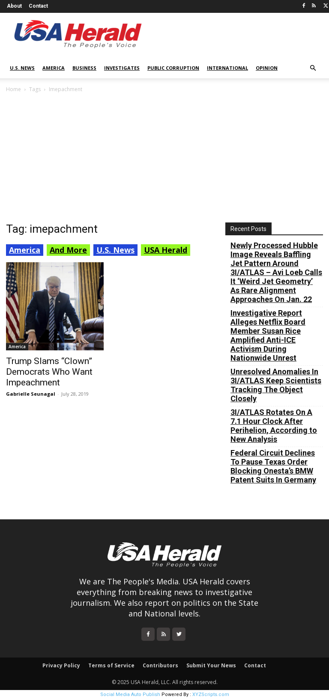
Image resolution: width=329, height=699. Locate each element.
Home (13, 89)
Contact (38, 6)
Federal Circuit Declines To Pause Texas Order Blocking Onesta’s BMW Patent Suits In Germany (273, 466)
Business (84, 68)
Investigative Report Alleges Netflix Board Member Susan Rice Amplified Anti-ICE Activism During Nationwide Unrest (267, 335)
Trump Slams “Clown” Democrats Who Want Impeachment (49, 372)
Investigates (122, 68)
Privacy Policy (61, 665)
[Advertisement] (164, 158)
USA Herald (165, 250)
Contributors (160, 665)
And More (68, 250)
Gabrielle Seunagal (30, 394)
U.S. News (22, 68)
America (53, 68)
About (14, 6)
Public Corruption (173, 68)
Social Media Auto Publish (130, 694)
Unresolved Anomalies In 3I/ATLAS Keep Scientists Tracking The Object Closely (275, 385)
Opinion (267, 68)
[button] (312, 68)
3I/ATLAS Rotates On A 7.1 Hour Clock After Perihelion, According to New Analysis (273, 426)
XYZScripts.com (210, 694)
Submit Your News (211, 665)
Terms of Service (111, 665)
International (227, 68)
